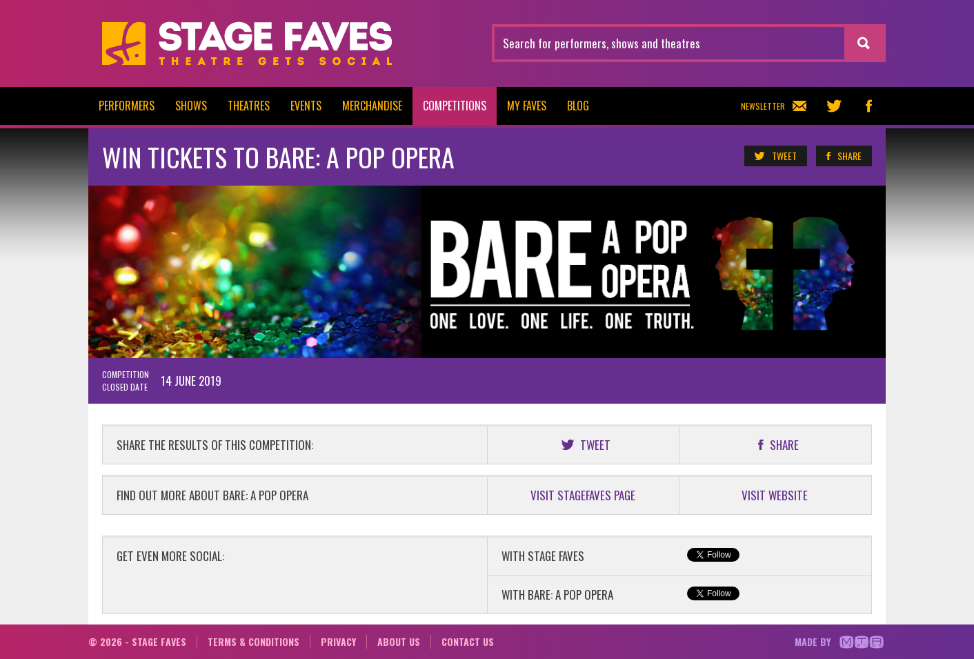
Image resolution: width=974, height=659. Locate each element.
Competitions (454, 105)
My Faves (526, 105)
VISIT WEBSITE (775, 495)
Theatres (249, 105)
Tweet (775, 156)
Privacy (338, 641)
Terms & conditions (253, 641)
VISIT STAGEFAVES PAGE (582, 495)
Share (843, 156)
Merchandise (372, 105)
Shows (191, 105)
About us (398, 641)
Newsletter (773, 106)
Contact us (467, 641)
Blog (578, 105)
